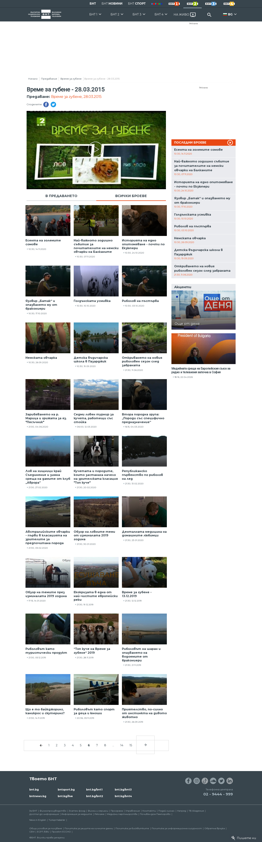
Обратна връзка (214, 828)
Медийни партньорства (122, 814)
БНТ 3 (137, 14)
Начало (33, 78)
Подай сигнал (166, 810)
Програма (117, 810)
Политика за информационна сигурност (177, 828)
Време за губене (71, 78)
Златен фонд (77, 810)
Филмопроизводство (53, 810)
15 (130, 745)
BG (230, 14)
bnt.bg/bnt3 (123, 789)
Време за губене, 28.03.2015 (76, 96)
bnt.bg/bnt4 (123, 796)
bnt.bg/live (65, 796)
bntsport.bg (66, 789)
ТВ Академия (196, 810)
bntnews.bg (37, 796)
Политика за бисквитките (132, 828)
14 (121, 745)
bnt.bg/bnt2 (94, 796)
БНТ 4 (159, 14)
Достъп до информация (44, 814)
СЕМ (31, 831)
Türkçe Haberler (57, 820)
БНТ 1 (93, 14)
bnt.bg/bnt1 (94, 789)
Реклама (193, 23)
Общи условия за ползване (45, 828)
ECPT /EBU (43, 831)
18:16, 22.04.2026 (184, 377)
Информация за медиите (76, 814)
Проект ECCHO (61, 831)
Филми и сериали (98, 810)
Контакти (149, 810)
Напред (181, 810)
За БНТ (33, 810)
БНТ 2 (115, 14)
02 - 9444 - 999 (218, 794)
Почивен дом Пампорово (155, 814)
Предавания (49, 78)
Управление (132, 810)
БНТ (93, 3)
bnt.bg (34, 789)
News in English (37, 820)
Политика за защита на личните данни (89, 828)
